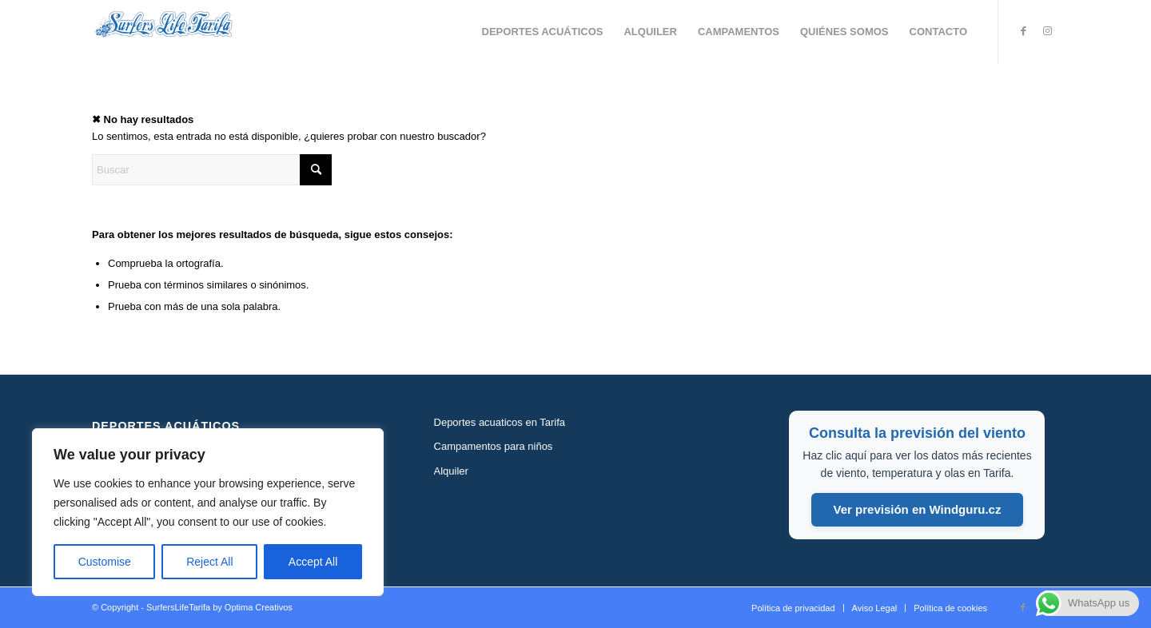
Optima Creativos (259, 607)
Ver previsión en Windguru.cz (918, 509)
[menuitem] (543, 32)
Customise (104, 561)
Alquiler (451, 471)
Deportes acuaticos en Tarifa (500, 422)
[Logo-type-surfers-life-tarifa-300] (164, 32)
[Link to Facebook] (1023, 31)
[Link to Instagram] (1047, 31)
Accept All (313, 561)
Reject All (209, 561)
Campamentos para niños (493, 446)
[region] (208, 512)
